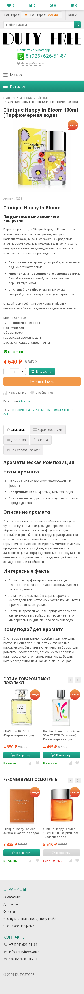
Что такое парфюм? (18, 926)
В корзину (41, 371)
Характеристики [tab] (47, 429)
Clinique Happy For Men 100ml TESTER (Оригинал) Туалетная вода (60, 833)
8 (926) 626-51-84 (42, 55)
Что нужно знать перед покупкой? (29, 918)
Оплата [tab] (41, 440)
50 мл (57, 410)
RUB (72, 15)
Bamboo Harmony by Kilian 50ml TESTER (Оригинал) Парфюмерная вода (61, 735)
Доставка (10, 904)
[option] (22, 727)
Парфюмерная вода (25, 410)
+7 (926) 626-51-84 (23, 944)
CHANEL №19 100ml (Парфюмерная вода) (18, 733)
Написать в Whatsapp (33, 50)
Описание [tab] (16, 429)
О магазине (12, 897)
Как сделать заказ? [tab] (23, 450)
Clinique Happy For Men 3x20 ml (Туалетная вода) (21, 831)
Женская (46, 410)
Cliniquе (24, 401)
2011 (6, 414)
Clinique (67, 410)
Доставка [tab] (16, 440)
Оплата (9, 911)
